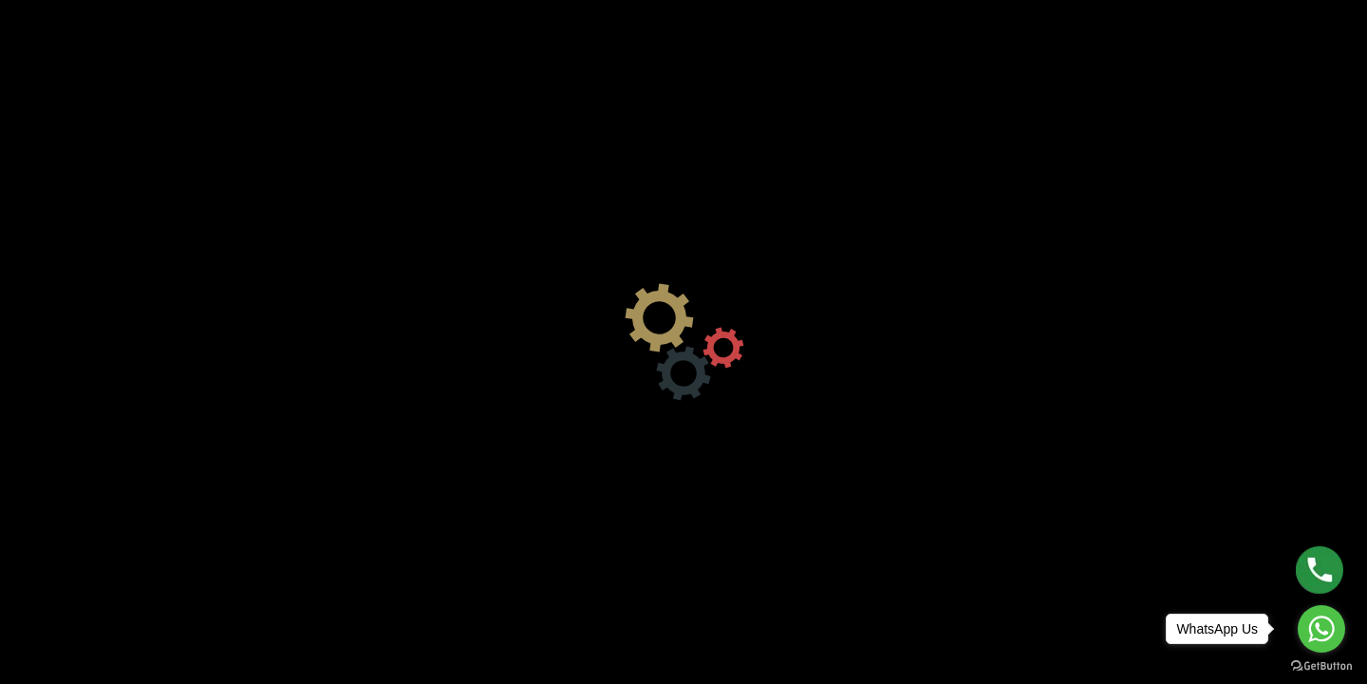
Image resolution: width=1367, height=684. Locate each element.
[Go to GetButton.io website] (1321, 665)
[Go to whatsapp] (1321, 629)
